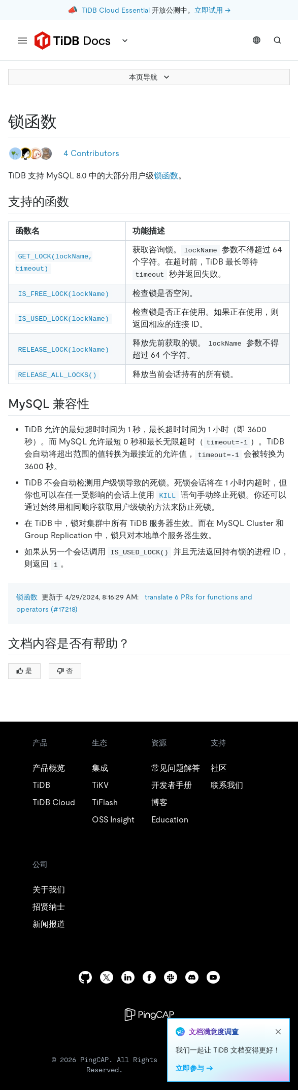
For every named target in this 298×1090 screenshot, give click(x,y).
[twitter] (106, 977)
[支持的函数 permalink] (77, 202)
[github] (85, 977)
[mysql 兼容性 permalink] (97, 404)
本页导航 (150, 77)
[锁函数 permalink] (65, 122)
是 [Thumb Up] (24, 670)
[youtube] (213, 977)
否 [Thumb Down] (65, 670)
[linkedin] (128, 977)
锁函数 (166, 175)
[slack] (170, 977)
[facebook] (149, 977)
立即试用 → (212, 10)
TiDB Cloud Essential (116, 10)
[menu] (22, 40)
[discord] (192, 977)
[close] (278, 1032)
